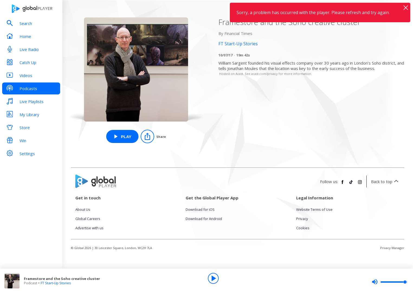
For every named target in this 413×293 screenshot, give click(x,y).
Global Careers (87, 218)
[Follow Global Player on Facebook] (342, 184)
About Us (82, 209)
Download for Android (204, 218)
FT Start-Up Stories (56, 283)
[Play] (213, 278)
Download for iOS (200, 209)
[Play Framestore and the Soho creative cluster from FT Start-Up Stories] (122, 136)
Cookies (302, 227)
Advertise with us (89, 227)
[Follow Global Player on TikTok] (351, 184)
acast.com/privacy (264, 74)
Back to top (385, 181)
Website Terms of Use (314, 209)
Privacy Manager (392, 248)
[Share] (153, 136)
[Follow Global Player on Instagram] (360, 184)
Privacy (302, 218)
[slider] (389, 282)
